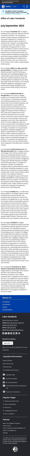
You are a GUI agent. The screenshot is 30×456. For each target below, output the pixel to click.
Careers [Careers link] (4, 307)
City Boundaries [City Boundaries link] (7, 310)
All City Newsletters (11, 382)
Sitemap (5, 433)
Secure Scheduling (10, 404)
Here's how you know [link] (8, 2)
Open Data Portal (8, 364)
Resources (8, 407)
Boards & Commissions (13, 392)
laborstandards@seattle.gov (15, 330)
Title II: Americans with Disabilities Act (14, 428)
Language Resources (11, 410)
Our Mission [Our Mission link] (6, 302)
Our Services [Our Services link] (6, 304)
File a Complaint (9, 414)
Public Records (7, 367)
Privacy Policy (7, 426)
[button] (27, 2)
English (14, 6)
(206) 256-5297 (11, 327)
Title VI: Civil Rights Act (9, 430)
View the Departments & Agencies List (16, 387)
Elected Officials (7, 360)
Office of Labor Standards (13, 18)
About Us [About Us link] (6, 297)
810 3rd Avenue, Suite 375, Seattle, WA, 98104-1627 (13, 324)
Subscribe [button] (8, 343)
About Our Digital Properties (11, 423)
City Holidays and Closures (11, 370)
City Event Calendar (11, 378)
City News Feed (10, 375)
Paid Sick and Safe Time (12, 401)
